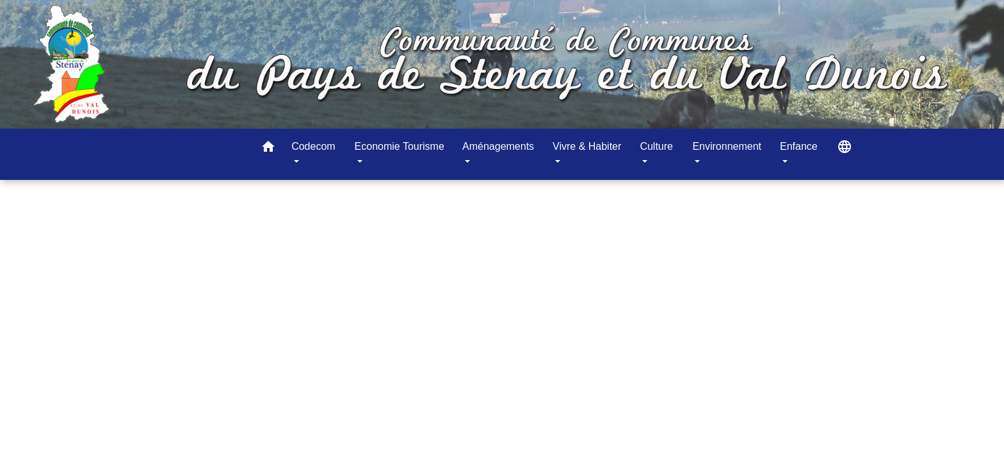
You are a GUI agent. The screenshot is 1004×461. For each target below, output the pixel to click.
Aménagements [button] (498, 146)
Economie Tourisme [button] (399, 146)
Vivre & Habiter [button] (587, 146)
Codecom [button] (313, 146)
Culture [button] (656, 146)
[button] (268, 149)
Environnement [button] (726, 146)
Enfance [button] (799, 146)
